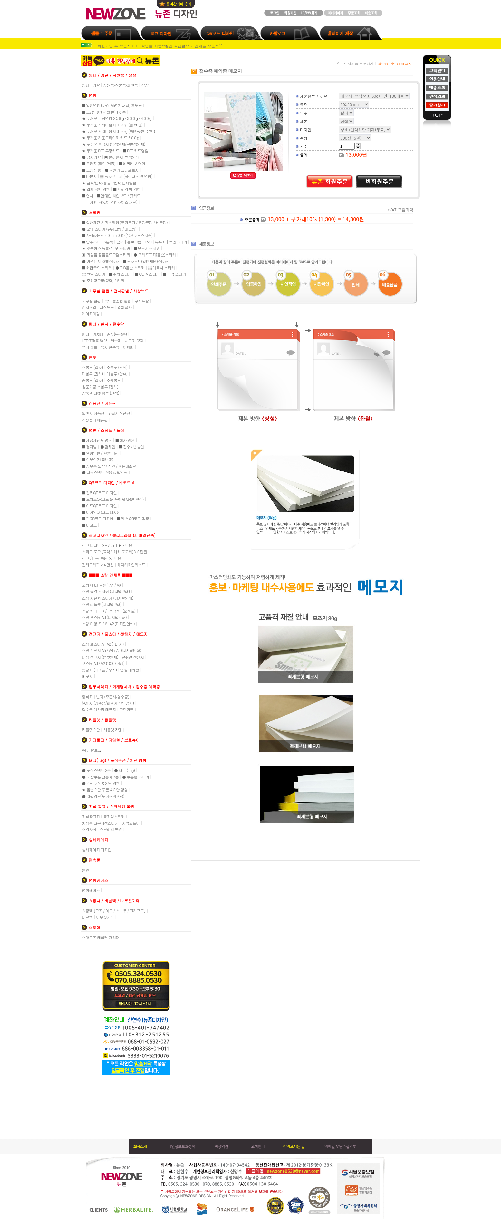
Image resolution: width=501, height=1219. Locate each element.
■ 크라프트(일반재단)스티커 (145, 261)
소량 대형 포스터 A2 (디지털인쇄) (108, 623)
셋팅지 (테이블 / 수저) (99, 669)
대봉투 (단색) (116, 373)
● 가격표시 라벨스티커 (100, 261)
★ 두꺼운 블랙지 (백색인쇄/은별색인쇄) (113, 144)
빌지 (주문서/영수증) (112, 696)
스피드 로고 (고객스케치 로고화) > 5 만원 (114, 551)
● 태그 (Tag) (124, 770)
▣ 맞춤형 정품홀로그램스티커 (106, 248)
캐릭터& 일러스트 (131, 564)
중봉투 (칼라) (92, 380)
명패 (85, 85)
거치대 (97, 334)
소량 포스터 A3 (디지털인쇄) (104, 617)
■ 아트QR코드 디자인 (99, 505)
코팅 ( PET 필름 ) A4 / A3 (101, 585)
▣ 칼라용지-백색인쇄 (121, 157)
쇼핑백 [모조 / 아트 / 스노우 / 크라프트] (113, 910)
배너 (85, 334)
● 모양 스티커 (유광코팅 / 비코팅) (109, 229)
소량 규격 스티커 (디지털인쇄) (106, 591)
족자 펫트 (89, 347)
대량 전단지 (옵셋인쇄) (100, 656)
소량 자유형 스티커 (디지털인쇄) (107, 597)
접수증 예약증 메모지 (99, 709)
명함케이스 (91, 890)
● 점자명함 (91, 157)
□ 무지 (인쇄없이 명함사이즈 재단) (109, 202)
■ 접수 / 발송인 (131, 446)
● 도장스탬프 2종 (96, 770)
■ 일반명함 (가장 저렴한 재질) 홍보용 (112, 105)
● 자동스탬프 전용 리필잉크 (104, 472)
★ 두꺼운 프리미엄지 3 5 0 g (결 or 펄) (112, 124)
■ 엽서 (87, 195)
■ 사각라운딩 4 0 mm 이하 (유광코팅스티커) (117, 235)
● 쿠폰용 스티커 (135, 776)
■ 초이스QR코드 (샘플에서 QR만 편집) (112, 499)
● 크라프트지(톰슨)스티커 (154, 254)
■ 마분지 (89, 176)
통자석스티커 (113, 816)
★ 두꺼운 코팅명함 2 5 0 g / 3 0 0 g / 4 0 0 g (116, 118)
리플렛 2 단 (91, 729)
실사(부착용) (117, 334)
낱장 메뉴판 (129, 669)
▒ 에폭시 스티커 (161, 267)
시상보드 (107, 307)
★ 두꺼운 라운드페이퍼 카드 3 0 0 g (110, 137)
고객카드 (126, 709)
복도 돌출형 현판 (117, 300)
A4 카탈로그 (91, 750)
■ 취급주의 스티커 (97, 267)
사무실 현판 (91, 300)
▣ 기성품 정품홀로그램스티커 (106, 254)
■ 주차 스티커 (120, 274)
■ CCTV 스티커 (147, 274)
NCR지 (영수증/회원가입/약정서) (108, 703)
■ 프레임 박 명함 (126, 189)
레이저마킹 (91, 313)
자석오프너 (131, 823)
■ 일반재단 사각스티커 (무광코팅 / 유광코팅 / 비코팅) (125, 222)
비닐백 (87, 917)
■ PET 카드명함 (135, 150)
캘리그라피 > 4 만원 (97, 564)
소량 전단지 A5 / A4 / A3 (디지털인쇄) (111, 650)
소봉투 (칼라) (92, 367)
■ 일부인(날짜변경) (97, 459)
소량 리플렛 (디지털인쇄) (101, 604)
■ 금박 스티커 (174, 274)
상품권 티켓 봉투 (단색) (100, 393)
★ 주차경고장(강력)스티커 (103, 280)
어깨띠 (128, 347)
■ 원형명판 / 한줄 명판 (100, 453)
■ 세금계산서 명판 (97, 440)
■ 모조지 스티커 (146, 248)
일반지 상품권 (93, 413)
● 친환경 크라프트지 (122, 170)
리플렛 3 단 (112, 729)
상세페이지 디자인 (96, 849)
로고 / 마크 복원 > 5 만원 (101, 558)
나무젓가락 (105, 917)
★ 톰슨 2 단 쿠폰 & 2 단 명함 (105, 789)
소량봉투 (113, 380)
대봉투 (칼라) (92, 373)
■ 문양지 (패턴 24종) (98, 163)
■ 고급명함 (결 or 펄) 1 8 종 (104, 111)
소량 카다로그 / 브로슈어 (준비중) (108, 610)
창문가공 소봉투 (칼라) (100, 386)
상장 (144, 85)
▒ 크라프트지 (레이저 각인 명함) (126, 176)
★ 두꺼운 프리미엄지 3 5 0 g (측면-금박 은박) (118, 131)
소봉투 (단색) (116, 367)
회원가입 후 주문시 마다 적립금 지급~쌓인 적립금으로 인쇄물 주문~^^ (159, 45)
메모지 (87, 676)
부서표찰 (141, 300)
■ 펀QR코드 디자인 (97, 518)
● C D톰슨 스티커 (129, 267)
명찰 (96, 85)
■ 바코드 (89, 525)
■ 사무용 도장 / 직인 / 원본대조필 (109, 466)
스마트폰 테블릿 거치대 (100, 937)
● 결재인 (107, 446)
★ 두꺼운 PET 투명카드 (100, 150)
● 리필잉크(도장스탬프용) (103, 796)
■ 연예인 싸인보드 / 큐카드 (118, 195)
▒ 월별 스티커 (93, 274)
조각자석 (89, 829)
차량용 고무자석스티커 (100, 823)
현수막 (116, 340)
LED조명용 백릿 (94, 340)
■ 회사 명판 (125, 440)
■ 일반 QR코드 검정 (133, 518)
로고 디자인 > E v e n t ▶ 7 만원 (107, 545)
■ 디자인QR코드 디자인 (101, 512)
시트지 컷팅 (134, 340)
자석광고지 (91, 816)
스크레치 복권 (111, 829)
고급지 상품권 (119, 413)
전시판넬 (89, 307)
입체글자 (124, 307)
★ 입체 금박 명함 (96, 189)
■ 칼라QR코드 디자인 (99, 492)
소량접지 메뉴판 (95, 419)
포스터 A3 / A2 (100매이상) (103, 663)
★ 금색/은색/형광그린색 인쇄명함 (109, 182)
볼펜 (85, 870)
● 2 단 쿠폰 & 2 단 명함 (101, 783)
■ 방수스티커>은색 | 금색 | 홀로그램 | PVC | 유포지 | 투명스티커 (134, 241)
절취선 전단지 (132, 656)
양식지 (87, 696)
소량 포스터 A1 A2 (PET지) (102, 644)
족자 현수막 (110, 347)
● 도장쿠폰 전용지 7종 (100, 776)
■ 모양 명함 (91, 170)
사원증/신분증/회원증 (120, 85)
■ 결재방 (89, 446)
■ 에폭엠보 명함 (132, 163)
